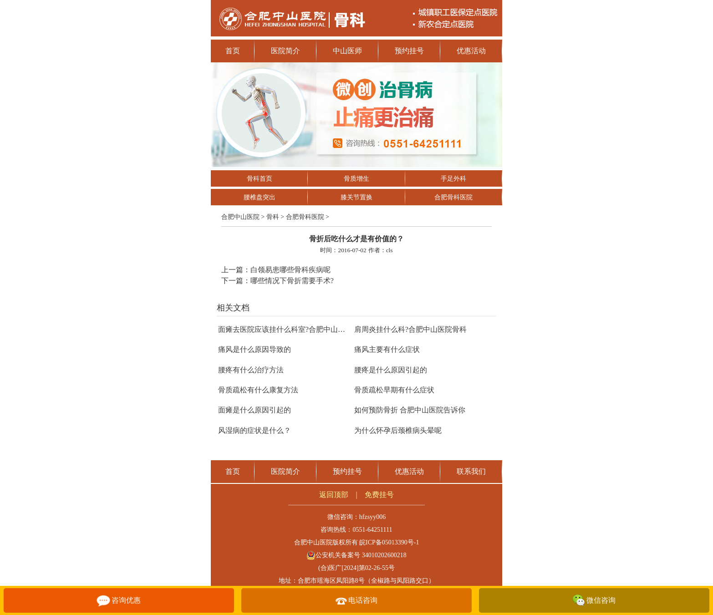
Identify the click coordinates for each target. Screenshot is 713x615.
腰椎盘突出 (259, 197)
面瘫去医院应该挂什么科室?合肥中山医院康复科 (296, 329)
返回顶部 (333, 494)
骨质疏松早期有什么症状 (394, 390)
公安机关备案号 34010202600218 (356, 555)
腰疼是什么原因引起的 (390, 370)
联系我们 (471, 471)
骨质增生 (356, 178)
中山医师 (347, 51)
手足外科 (453, 178)
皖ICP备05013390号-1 (389, 542)
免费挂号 (379, 494)
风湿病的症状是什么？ (254, 430)
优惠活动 (471, 51)
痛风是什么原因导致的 (254, 349)
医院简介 (285, 51)
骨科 (272, 216)
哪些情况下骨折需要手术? (292, 281)
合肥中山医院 (240, 216)
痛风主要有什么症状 (387, 349)
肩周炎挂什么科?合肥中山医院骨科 (410, 329)
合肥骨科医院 (453, 197)
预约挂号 (409, 51)
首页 (232, 51)
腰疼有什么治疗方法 (251, 370)
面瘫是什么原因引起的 (254, 410)
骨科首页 (259, 178)
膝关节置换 (356, 197)
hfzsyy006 (372, 516)
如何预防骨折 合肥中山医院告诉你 (409, 410)
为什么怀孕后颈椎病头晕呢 (398, 430)
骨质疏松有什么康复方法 (258, 390)
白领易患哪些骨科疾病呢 (290, 270)
